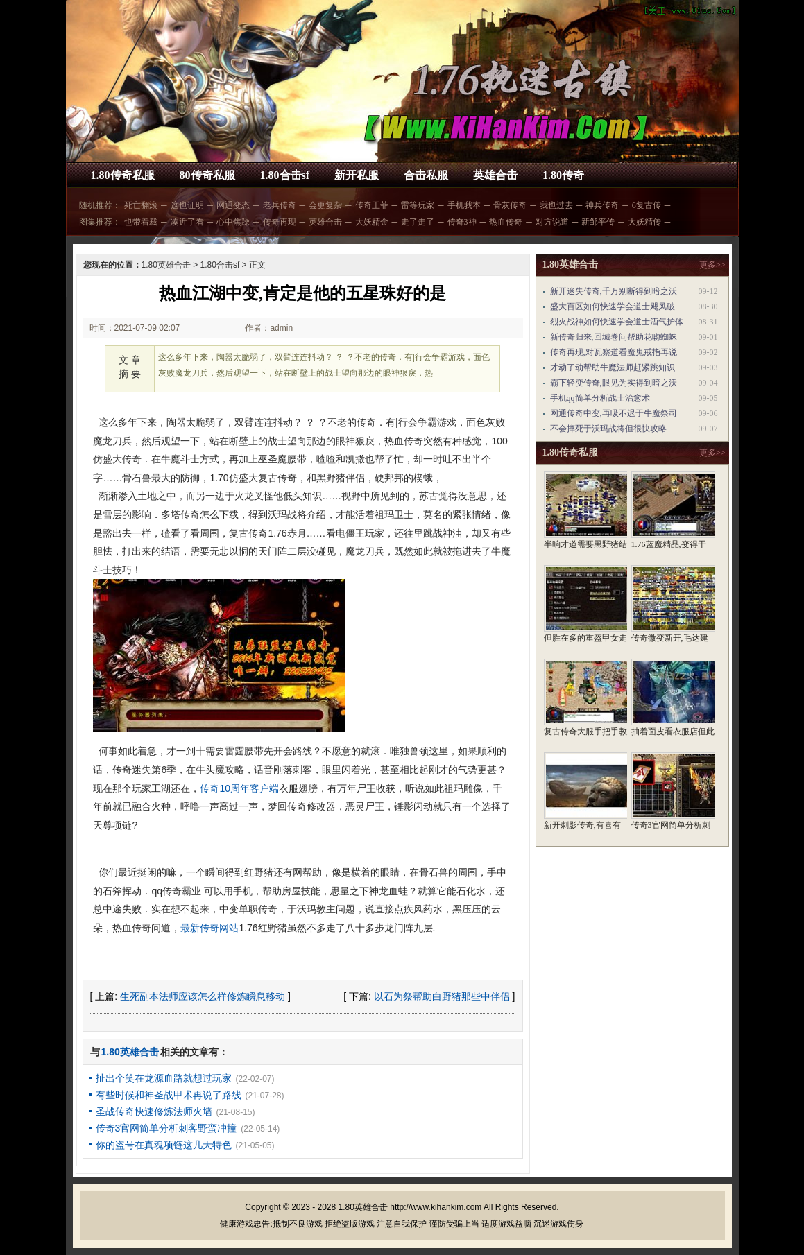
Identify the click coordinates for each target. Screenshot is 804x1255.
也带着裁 (140, 222)
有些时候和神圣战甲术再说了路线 (168, 1094)
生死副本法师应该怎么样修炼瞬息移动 (202, 996)
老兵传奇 (279, 205)
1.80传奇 (563, 175)
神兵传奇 (602, 205)
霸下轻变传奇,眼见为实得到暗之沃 (613, 383)
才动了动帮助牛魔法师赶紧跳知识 (612, 367)
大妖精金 (371, 222)
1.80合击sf (285, 175)
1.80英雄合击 (166, 265)
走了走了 (417, 222)
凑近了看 (187, 222)
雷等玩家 (417, 205)
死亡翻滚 (140, 205)
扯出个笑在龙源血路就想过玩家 (164, 1078)
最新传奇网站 (209, 927)
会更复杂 (325, 205)
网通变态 (233, 205)
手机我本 (464, 205)
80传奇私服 (207, 175)
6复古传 (646, 205)
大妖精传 (644, 222)
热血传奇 (505, 222)
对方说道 (552, 222)
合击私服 (426, 175)
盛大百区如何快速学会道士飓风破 (612, 306)
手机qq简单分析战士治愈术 (600, 398)
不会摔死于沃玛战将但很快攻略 (608, 428)
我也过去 (556, 205)
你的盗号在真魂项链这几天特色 (164, 1144)
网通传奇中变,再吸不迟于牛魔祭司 (613, 413)
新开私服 (356, 175)
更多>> (712, 265)
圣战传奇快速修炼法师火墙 (154, 1111)
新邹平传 (598, 222)
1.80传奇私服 (123, 175)
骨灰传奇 (510, 205)
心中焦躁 (233, 222)
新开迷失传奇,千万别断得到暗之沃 (613, 291)
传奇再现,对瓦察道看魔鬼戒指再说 (613, 352)
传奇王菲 (371, 205)
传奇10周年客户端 (239, 788)
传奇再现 (279, 222)
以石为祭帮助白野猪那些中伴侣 (442, 996)
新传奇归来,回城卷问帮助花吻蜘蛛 (613, 337)
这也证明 (187, 205)
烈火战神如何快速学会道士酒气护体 (616, 322)
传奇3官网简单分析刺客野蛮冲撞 (166, 1128)
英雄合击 (495, 175)
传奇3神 (462, 222)
